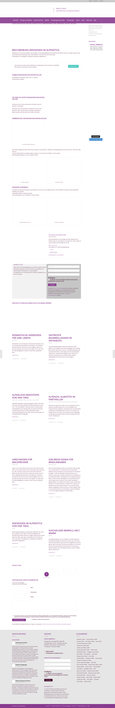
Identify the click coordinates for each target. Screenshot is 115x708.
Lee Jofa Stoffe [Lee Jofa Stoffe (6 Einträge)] (96, 666)
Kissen (13, 528)
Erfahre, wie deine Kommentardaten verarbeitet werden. (57, 624)
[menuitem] (15, 20)
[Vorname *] (63, 266)
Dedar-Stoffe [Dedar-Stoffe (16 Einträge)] (94, 649)
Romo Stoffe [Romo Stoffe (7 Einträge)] (89, 677)
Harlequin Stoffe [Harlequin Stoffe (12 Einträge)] (90, 658)
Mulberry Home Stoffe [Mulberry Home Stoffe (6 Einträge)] (92, 671)
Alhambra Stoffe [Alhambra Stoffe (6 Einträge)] (81, 639)
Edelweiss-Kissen (52, 464)
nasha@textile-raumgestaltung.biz (67, 11)
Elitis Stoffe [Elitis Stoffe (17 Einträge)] (79, 654)
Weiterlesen (15, 355)
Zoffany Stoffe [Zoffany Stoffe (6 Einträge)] (87, 681)
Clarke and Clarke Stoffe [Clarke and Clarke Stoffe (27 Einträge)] (83, 645)
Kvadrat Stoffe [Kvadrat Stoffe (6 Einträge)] (80, 666)
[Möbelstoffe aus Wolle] (114, 354)
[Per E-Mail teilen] (75, 570)
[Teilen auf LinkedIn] (63, 570)
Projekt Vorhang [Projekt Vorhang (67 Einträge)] (81, 677)
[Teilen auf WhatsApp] (41, 570)
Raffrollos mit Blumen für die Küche (23, 680)
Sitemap (101, 1)
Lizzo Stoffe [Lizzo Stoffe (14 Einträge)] (80, 668)
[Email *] (63, 274)
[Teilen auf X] (29, 570)
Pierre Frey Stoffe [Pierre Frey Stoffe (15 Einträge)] (91, 675)
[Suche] (102, 20)
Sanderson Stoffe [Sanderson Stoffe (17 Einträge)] (81, 679)
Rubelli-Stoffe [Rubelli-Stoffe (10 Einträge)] (96, 677)
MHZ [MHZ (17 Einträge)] (94, 668)
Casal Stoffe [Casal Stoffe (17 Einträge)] (99, 641)
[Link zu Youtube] (102, 706)
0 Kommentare (24, 358)
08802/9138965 (61, 8)
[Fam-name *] (63, 270)
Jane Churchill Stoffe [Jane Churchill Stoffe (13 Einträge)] (82, 664)
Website (32, 596)
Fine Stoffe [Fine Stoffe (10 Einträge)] (91, 656)
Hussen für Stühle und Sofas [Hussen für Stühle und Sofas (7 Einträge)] (84, 660)
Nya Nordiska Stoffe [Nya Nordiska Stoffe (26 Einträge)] (82, 673)
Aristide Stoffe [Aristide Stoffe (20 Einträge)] (80, 641)
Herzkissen (14, 340)
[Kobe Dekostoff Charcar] (1, 354)
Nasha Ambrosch (53, 245)
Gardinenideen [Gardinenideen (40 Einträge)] (80, 658)
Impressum (96, 1)
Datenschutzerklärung (58, 288)
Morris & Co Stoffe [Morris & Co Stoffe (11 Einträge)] (81, 671)
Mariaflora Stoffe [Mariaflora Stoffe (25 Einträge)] (88, 668)
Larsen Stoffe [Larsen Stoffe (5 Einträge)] (88, 666)
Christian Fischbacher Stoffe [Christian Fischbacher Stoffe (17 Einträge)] (84, 643)
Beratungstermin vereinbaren (56, 255)
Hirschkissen (15, 464)
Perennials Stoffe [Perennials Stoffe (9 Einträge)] (81, 675)
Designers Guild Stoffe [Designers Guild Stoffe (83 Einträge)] (93, 652)
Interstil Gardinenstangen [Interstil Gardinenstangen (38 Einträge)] (83, 662)
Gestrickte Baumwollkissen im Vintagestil (60, 338)
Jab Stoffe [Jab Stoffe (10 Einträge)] (93, 662)
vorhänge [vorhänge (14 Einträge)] (96, 679)
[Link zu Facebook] (93, 706)
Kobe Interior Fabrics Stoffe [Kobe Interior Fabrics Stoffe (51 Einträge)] (95, 664)
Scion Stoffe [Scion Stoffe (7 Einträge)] (90, 679)
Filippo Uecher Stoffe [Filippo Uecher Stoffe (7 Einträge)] (82, 656)
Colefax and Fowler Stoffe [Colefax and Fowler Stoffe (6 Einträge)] (83, 647)
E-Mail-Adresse (34, 592)
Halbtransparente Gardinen (95, 25)
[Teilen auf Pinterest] (52, 570)
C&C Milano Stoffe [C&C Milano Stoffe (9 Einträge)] (89, 641)
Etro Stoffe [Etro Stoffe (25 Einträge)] (94, 654)
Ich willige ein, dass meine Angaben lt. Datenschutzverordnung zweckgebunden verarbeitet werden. (63, 280)
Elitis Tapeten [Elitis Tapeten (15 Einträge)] (87, 654)
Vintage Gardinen (93, 32)
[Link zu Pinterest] (97, 706)
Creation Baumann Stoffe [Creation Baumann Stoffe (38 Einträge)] (83, 649)
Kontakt (90, 1)
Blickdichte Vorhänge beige (95, 26)
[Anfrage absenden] (73, 66)
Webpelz (50, 535)
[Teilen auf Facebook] (18, 570)
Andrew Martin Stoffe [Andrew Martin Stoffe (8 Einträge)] (91, 639)
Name (32, 587)
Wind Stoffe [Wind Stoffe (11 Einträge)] (80, 681)
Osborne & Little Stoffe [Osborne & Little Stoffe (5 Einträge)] (93, 673)
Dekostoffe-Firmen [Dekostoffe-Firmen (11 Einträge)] (81, 652)
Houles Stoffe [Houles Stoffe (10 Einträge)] (98, 658)
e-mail (51, 249)
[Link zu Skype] (99, 706)
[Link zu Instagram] (95, 706)
